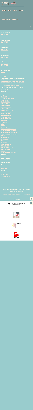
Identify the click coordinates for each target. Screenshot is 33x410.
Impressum (4, 126)
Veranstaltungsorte (7, 152)
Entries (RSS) (5, 179)
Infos (9, 10)
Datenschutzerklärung (8, 101)
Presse (3, 140)
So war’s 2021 (5, 143)
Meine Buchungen (6, 149)
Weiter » (7, 91)
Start (2, 145)
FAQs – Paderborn (6, 119)
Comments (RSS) (5, 181)
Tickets (21, 10)
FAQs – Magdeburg (6, 115)
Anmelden (4, 174)
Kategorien (4, 147)
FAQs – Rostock (5, 120)
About (4, 10)
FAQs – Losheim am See (7, 113)
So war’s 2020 (6, 19)
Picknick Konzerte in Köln (8, 157)
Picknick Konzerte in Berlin (9, 133)
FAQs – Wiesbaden (6, 122)
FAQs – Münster (5, 117)
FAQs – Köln (4, 106)
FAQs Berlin (4, 124)
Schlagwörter (5, 150)
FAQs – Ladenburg (6, 110)
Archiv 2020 (4, 99)
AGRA (3, 75)
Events (15, 10)
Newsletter (15, 19)
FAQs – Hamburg (5, 104)
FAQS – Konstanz (6, 108)
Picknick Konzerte (8, 3)
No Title (4, 35)
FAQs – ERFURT (5, 103)
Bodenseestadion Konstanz (13, 84)
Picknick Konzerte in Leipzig (9, 136)
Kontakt (3, 129)
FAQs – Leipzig (5, 112)
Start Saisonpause (6, 154)
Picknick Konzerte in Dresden (9, 134)
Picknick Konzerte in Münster (10, 138)
